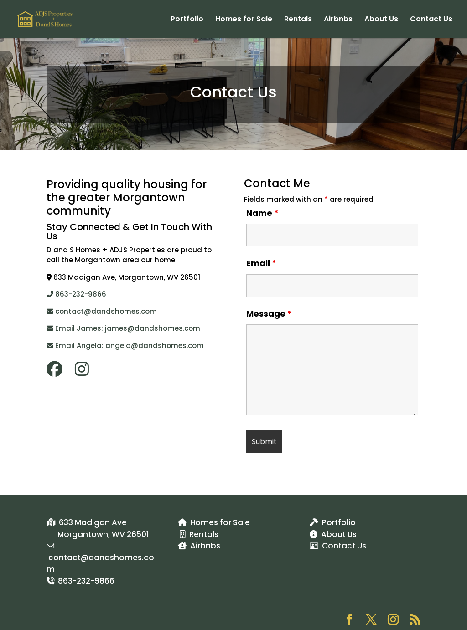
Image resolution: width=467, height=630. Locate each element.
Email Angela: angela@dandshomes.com (125, 345)
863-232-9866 (80, 580)
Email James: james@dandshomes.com (123, 328)
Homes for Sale (243, 20)
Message (269, 313)
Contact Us (431, 20)
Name (262, 213)
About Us (381, 20)
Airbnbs (338, 20)
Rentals (298, 20)
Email (261, 263)
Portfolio (187, 20)
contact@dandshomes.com (102, 311)
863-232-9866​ (76, 294)
